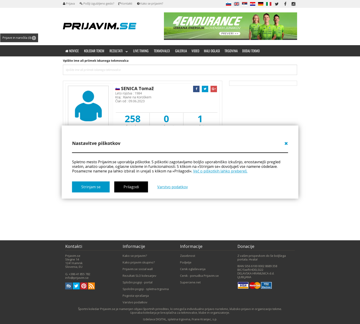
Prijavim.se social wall (138, 269)
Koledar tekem (94, 50)
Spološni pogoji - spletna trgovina (146, 289)
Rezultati (119, 50)
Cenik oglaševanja (192, 269)
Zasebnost (187, 256)
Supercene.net (190, 282)
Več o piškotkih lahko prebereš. (220, 171)
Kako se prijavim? (150, 3)
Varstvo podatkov (172, 187)
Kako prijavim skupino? (139, 262)
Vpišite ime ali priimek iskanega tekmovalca (96, 60)
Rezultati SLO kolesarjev (139, 276)
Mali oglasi (212, 50)
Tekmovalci (162, 50)
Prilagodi (131, 187)
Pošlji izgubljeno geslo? (97, 3)
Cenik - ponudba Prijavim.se (199, 276)
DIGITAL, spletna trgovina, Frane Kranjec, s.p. (186, 319)
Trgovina (231, 50)
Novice (72, 50)
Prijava (69, 3)
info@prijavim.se (77, 278)
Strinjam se (91, 187)
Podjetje (185, 262)
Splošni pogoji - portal (137, 282)
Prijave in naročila (19, 38)
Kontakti (125, 3)
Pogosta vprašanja (136, 296)
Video (195, 50)
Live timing (141, 50)
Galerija (181, 50)
